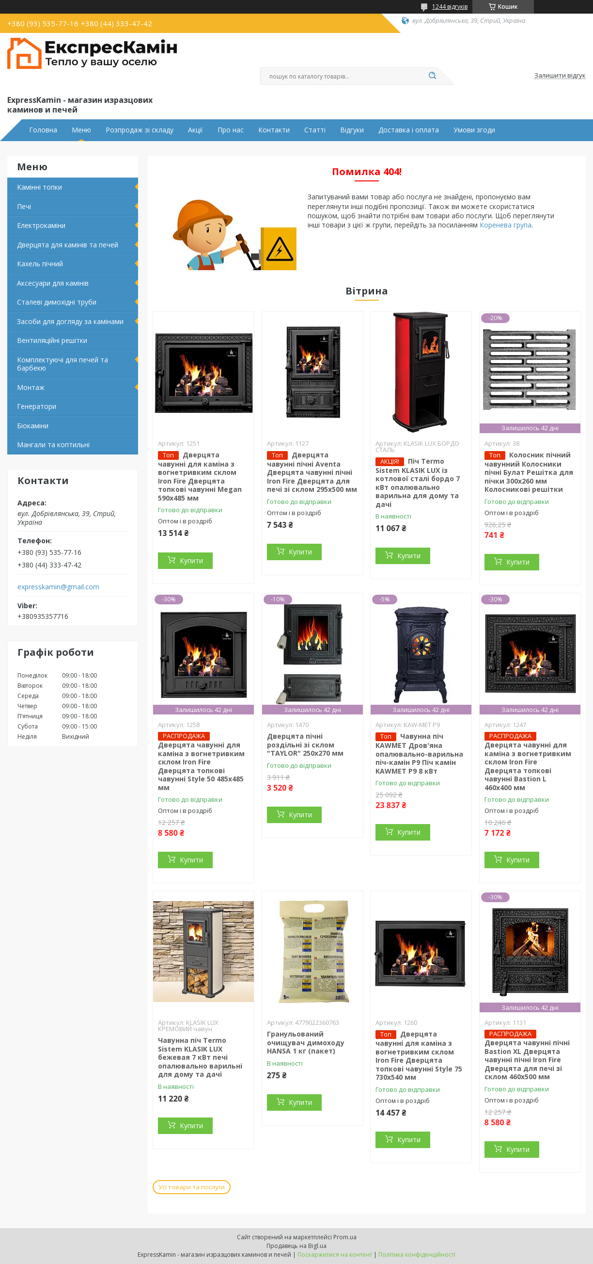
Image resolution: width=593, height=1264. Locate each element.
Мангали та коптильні (53, 444)
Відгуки (352, 130)
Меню (81, 130)
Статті (315, 130)
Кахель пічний (40, 263)
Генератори (36, 406)
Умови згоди (474, 130)
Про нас (231, 130)
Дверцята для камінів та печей (67, 244)
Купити (191, 560)
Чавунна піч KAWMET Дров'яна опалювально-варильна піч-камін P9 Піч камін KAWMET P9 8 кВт (419, 753)
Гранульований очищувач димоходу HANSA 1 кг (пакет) (305, 1042)
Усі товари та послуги (191, 1187)
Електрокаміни (41, 225)
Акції (195, 130)
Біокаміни (32, 425)
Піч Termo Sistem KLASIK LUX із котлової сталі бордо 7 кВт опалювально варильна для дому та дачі (417, 482)
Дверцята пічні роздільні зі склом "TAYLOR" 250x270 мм (305, 744)
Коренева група (505, 224)
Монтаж (31, 387)
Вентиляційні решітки (52, 340)
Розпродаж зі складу (139, 130)
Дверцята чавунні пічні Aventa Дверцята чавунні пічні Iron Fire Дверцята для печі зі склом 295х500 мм (312, 472)
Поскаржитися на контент (334, 1254)
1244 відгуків (450, 6)
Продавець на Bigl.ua (296, 1246)
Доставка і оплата (408, 130)
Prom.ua (345, 1237)
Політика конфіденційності (416, 1254)
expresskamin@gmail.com (58, 587)
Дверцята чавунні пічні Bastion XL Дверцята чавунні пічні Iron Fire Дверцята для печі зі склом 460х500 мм (527, 1059)
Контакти (274, 130)
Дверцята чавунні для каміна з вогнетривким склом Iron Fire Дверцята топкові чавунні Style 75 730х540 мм (418, 1055)
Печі (24, 206)
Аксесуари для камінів (53, 283)
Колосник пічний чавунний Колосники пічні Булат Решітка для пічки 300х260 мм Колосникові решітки (528, 472)
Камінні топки (39, 187)
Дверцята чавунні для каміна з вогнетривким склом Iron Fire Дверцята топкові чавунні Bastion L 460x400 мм (527, 766)
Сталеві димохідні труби (56, 302)
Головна (43, 130)
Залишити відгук (560, 75)
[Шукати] (432, 76)
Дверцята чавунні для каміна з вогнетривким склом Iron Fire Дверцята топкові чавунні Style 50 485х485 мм (201, 766)
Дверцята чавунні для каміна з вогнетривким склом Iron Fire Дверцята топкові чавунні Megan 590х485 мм (200, 476)
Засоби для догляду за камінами (70, 321)
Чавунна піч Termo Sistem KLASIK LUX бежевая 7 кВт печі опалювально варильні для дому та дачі (200, 1057)
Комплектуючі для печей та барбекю (62, 364)
